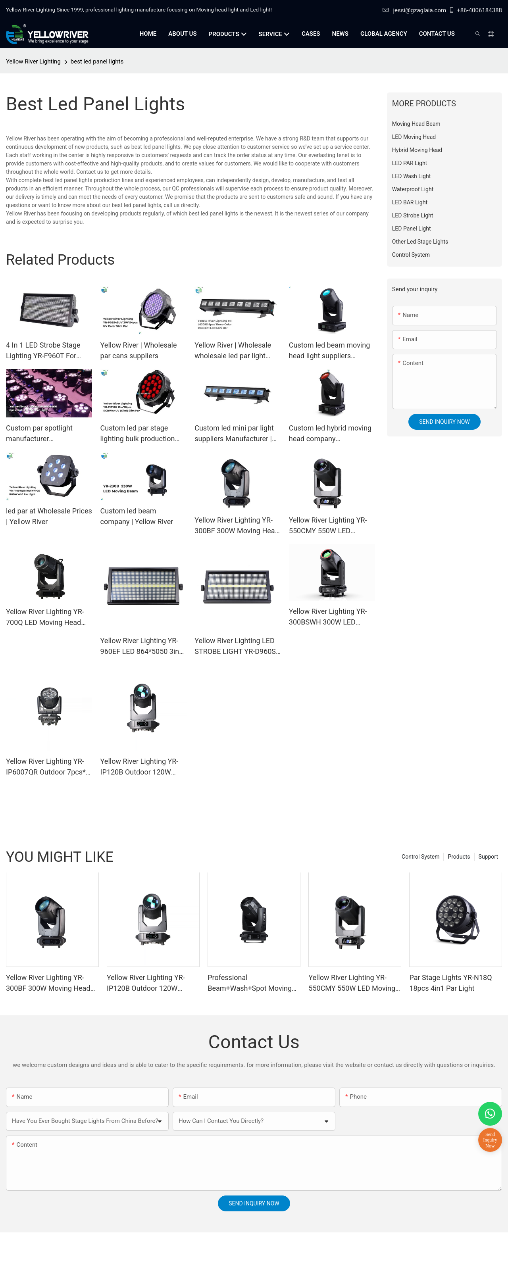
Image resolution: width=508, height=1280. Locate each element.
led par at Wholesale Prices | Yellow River (49, 516)
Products (459, 856)
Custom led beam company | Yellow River (136, 516)
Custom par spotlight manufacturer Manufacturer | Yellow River (40, 434)
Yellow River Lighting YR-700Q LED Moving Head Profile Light (45, 617)
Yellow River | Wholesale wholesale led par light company (232, 351)
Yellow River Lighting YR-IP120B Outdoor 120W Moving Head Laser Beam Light (141, 767)
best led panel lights (97, 61)
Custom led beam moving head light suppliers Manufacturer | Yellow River (329, 351)
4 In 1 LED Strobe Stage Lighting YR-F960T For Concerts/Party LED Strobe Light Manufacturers (48, 351)
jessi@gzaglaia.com (414, 10)
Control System (420, 856)
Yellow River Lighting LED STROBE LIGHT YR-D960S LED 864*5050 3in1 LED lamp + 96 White (235, 646)
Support (488, 856)
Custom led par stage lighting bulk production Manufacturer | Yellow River (137, 434)
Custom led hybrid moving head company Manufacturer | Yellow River (330, 434)
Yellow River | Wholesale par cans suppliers (138, 350)
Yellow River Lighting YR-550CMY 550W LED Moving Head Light (328, 526)
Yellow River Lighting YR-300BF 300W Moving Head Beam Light (236, 526)
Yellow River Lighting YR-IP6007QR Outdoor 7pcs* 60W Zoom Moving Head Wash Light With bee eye (46, 767)
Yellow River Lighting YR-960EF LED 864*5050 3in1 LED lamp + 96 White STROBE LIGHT (141, 646)
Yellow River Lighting (33, 61)
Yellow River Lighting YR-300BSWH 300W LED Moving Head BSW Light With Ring (328, 617)
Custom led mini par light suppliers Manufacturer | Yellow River (234, 434)
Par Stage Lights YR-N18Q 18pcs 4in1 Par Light (450, 982)
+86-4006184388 (475, 10)
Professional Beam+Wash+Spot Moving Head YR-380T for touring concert (250, 983)
